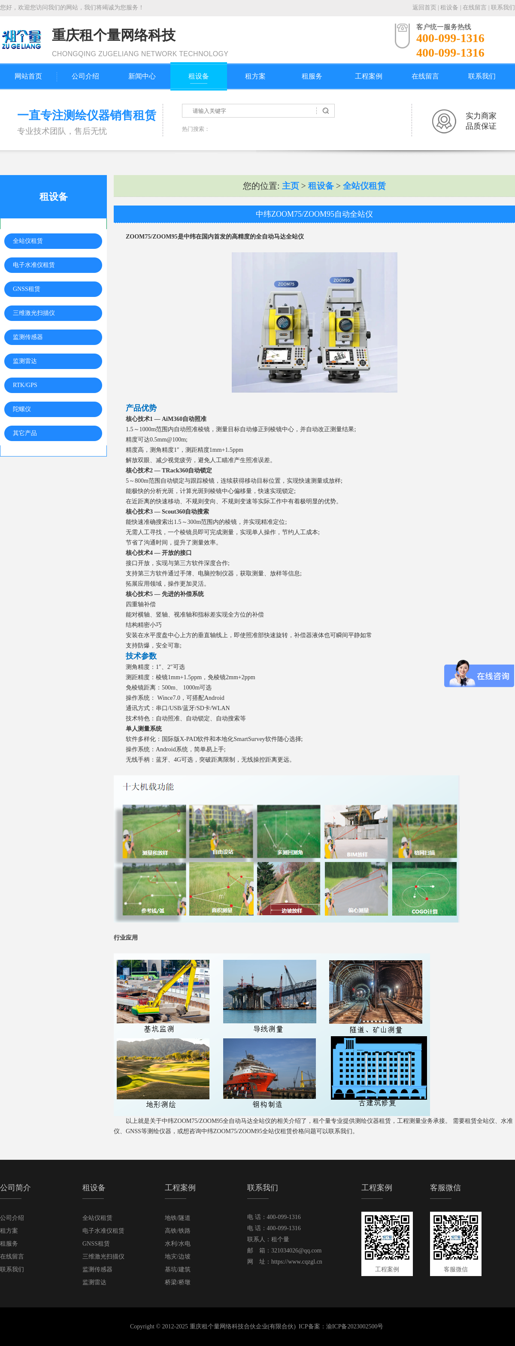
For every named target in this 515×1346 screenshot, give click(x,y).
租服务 (312, 76)
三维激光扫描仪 (34, 313)
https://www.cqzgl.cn (296, 1261)
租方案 (255, 76)
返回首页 (424, 7)
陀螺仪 (22, 409)
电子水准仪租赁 (34, 265)
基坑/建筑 (178, 1269)
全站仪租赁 (28, 241)
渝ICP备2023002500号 (355, 1326)
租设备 (449, 7)
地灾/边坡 (178, 1256)
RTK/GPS (25, 385)
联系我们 (503, 7)
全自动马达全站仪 (280, 236)
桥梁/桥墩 (178, 1282)
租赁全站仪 (480, 1121)
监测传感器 (28, 337)
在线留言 (475, 7)
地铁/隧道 (178, 1218)
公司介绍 (85, 76)
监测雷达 (25, 361)
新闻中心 (142, 76)
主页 (290, 186)
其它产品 (25, 433)
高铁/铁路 (178, 1231)
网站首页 (28, 76)
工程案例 (368, 76)
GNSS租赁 (26, 289)
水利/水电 (178, 1243)
